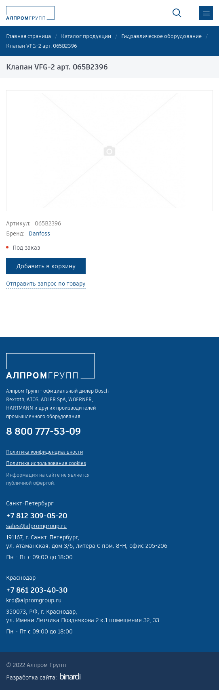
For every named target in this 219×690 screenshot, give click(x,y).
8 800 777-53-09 (43, 431)
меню (206, 13)
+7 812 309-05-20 (36, 515)
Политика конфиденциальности (44, 451)
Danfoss (39, 233)
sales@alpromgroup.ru (36, 526)
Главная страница (28, 36)
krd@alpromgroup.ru (33, 600)
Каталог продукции (86, 36)
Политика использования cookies (46, 463)
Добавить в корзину (46, 266)
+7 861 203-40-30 (36, 590)
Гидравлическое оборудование (161, 36)
